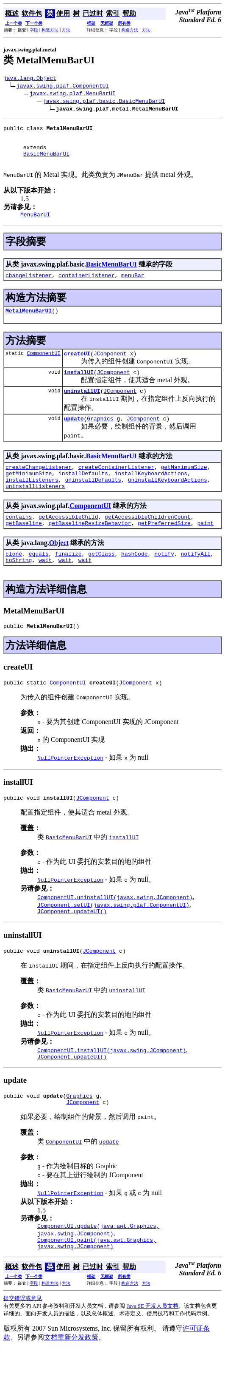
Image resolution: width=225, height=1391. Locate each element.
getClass (101, 580)
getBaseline (24, 548)
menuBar (132, 286)
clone (14, 580)
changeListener (29, 286)
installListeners (32, 501)
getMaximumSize (184, 486)
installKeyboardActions (150, 493)
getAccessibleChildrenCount (148, 541)
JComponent (110, 367)
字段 (34, 30)
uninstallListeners (35, 509)
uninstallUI (82, 407)
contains (19, 541)
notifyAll (196, 580)
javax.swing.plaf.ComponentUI (63, 87)
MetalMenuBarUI (29, 323)
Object (59, 568)
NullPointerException (70, 788)
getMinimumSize (29, 493)
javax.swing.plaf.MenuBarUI (73, 94)
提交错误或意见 (22, 1340)
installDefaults (83, 493)
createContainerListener (116, 486)
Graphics (100, 436)
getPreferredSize (164, 548)
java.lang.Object (29, 79)
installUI (79, 387)
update (74, 436)
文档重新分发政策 (71, 1379)
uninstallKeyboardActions (167, 501)
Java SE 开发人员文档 (153, 1348)
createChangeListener (39, 486)
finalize (68, 580)
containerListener (86, 286)
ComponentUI (43, 367)
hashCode (134, 580)
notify (164, 580)
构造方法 (50, 30)
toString (19, 588)
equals (39, 580)
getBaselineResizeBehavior (89, 548)
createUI (77, 367)
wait (45, 588)
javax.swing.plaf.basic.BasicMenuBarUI (104, 102)
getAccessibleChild (68, 541)
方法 (66, 30)
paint (205, 548)
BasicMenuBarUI (46, 161)
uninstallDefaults (93, 501)
